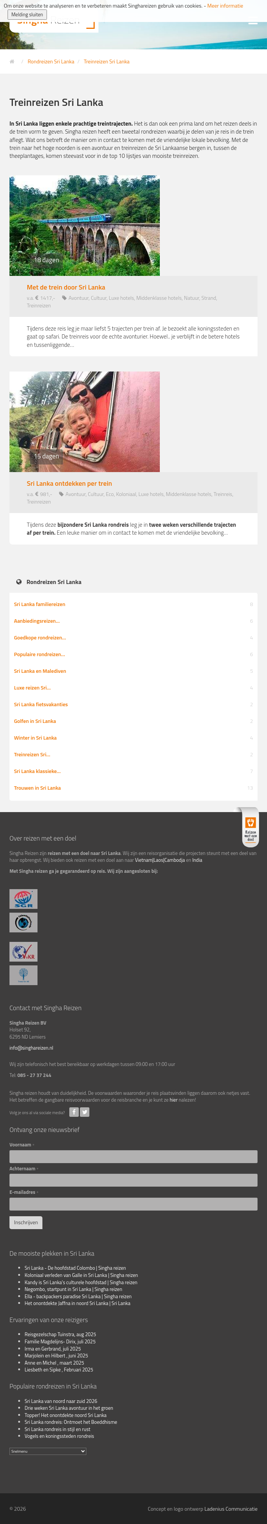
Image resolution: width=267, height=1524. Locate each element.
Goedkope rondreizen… (133, 637)
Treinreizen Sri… (133, 754)
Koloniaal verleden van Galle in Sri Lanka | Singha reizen (81, 1275)
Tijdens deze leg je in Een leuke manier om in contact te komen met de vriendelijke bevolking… (131, 528)
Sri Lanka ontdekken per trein (69, 483)
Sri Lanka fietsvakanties (133, 704)
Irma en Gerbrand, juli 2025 (53, 1348)
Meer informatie (225, 5)
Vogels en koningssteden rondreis (59, 1436)
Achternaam (24, 1168)
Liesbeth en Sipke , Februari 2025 (59, 1369)
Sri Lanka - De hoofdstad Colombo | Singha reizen (75, 1268)
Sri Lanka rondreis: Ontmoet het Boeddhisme (71, 1422)
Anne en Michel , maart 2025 (54, 1363)
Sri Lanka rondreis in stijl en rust (58, 1429)
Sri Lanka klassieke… (133, 771)
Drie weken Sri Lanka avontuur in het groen (69, 1408)
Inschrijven (26, 1222)
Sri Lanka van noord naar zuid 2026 (61, 1401)
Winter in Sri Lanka (133, 738)
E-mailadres (24, 1192)
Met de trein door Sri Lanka (66, 287)
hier (174, 1100)
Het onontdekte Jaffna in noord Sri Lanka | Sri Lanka (77, 1303)
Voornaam (21, 1144)
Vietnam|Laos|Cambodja (160, 860)
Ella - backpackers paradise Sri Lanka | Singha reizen (78, 1296)
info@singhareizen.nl (31, 1048)
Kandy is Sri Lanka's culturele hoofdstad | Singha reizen (81, 1282)
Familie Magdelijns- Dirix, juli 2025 (60, 1341)
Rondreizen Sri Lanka (54, 582)
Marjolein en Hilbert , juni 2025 (56, 1355)
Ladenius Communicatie (231, 1509)
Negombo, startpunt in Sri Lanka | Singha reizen (73, 1289)
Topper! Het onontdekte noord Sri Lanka (65, 1415)
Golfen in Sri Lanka (133, 721)
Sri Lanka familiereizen (133, 604)
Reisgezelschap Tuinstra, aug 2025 (60, 1334)
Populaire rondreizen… (133, 654)
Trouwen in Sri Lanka (133, 788)
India (197, 860)
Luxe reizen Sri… (133, 687)
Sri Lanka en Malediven (133, 671)
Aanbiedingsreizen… (133, 621)
